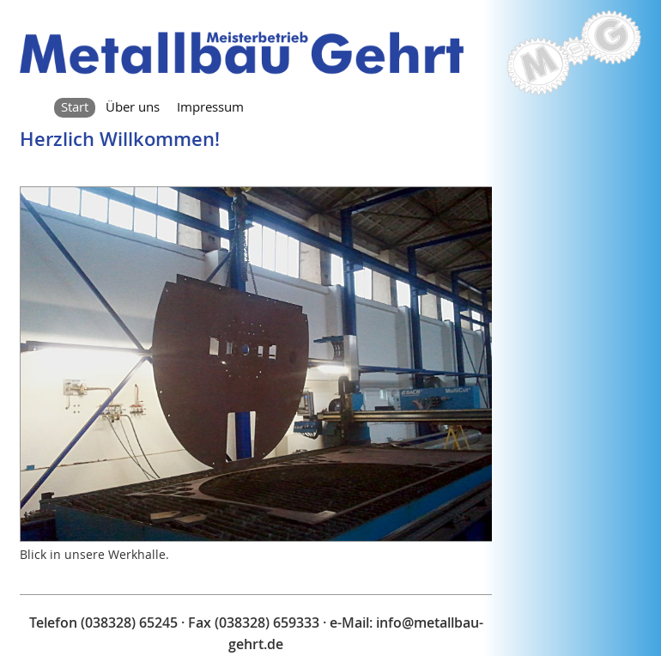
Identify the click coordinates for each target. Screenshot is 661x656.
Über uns (133, 106)
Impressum (210, 106)
